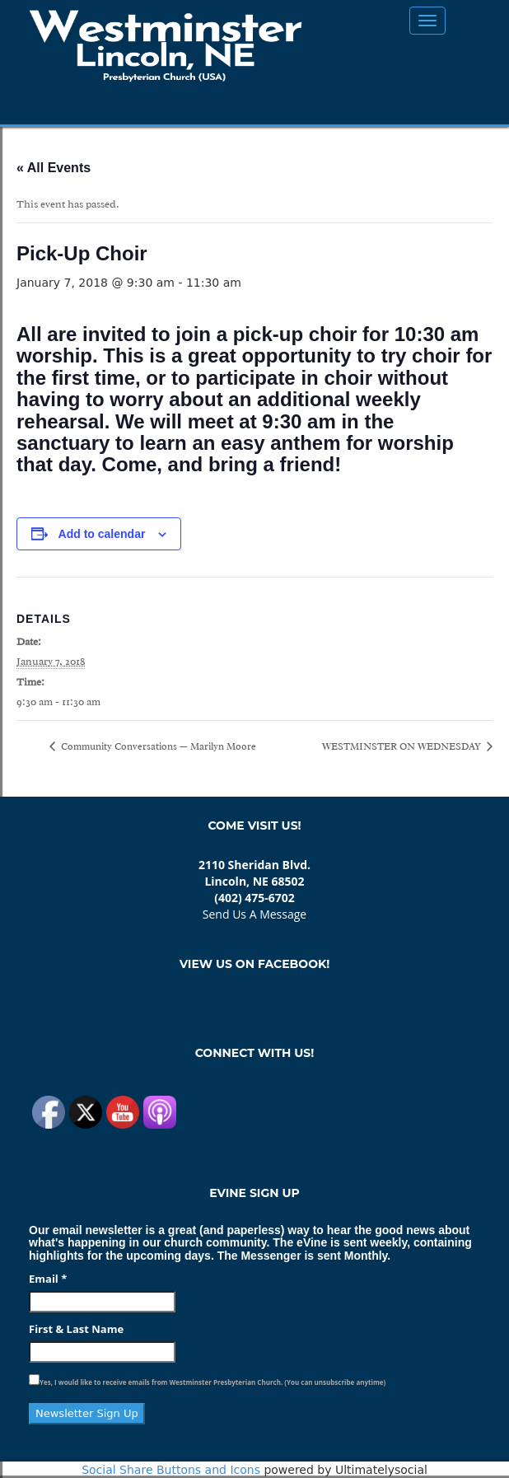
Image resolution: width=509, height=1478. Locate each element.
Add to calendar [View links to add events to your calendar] (102, 533)
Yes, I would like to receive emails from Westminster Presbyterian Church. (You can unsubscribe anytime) (212, 1382)
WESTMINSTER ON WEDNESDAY (402, 746)
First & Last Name (76, 1328)
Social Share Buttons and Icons (171, 1469)
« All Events (53, 168)
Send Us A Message (254, 914)
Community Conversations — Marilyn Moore (157, 746)
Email (48, 1278)
